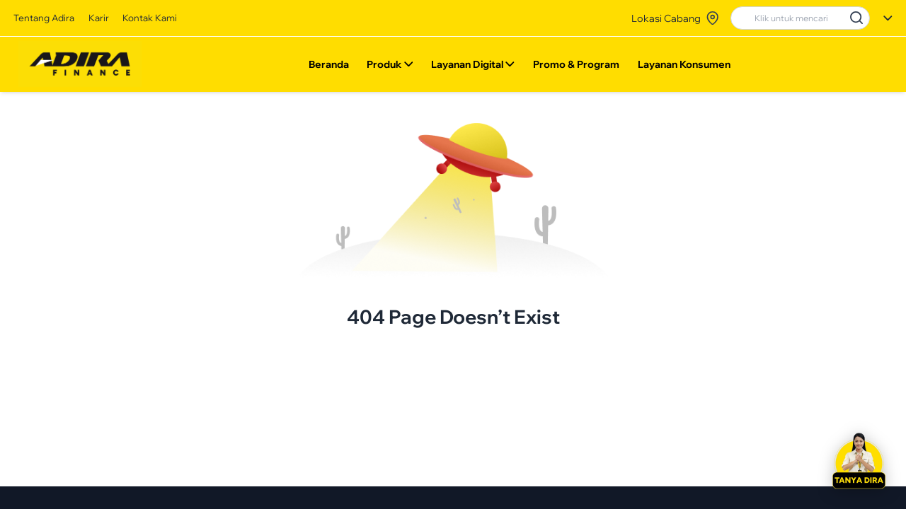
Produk (390, 67)
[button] (858, 461)
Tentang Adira (43, 17)
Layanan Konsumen (684, 67)
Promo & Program (576, 67)
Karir (98, 17)
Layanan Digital (473, 67)
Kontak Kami (149, 17)
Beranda (328, 67)
